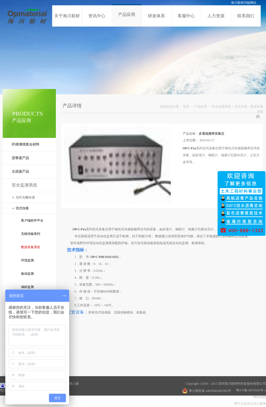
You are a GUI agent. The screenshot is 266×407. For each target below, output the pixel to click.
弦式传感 (240, 106)
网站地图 (259, 397)
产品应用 (200, 106)
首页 (186, 106)
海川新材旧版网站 (243, 3)
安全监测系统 (221, 106)
